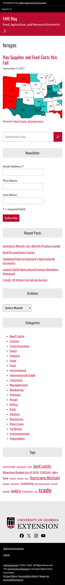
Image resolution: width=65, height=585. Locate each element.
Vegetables (17, 438)
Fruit (13, 365)
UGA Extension (10, 565)
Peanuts (15, 394)
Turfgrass (16, 429)
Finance (15, 356)
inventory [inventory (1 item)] (15, 484)
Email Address (13, 166)
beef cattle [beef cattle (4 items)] (42, 466)
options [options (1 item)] (54, 484)
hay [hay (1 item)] (26, 478)
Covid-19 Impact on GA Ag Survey (25, 280)
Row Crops (17, 424)
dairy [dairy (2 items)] (55, 472)
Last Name (10, 195)
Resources (16, 419)
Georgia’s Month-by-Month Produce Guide (31, 246)
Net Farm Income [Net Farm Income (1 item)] (42, 484)
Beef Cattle (20, 121)
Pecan (14, 399)
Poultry (15, 414)
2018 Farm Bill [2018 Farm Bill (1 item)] (9, 467)
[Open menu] (5, 31)
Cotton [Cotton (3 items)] (45, 472)
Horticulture (18, 370)
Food (13, 360)
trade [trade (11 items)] (45, 490)
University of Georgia (18, 569)
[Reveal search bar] (7, 9)
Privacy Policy (10, 576)
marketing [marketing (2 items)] (27, 483)
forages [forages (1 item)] (13, 478)
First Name (10, 180)
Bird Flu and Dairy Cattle (19, 252)
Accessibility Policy (28, 576)
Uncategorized (19, 433)
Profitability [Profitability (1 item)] (27, 491)
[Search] (58, 137)
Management (36, 121)
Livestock (16, 380)
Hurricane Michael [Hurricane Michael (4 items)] (45, 478)
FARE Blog (10, 18)
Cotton (14, 341)
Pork (13, 409)
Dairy (13, 351)
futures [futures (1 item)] (20, 478)
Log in (6, 555)
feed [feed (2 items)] (5, 478)
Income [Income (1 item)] (6, 484)
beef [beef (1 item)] (30, 467)
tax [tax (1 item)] (35, 491)
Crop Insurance (19, 346)
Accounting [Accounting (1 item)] (22, 467)
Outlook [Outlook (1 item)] (6, 491)
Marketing (17, 390)
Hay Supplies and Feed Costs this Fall (30, 59)
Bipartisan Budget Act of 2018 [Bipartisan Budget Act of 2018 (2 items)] (21, 472)
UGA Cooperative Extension (32, 3)
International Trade (22, 375)
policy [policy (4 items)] (16, 491)
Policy (14, 404)
